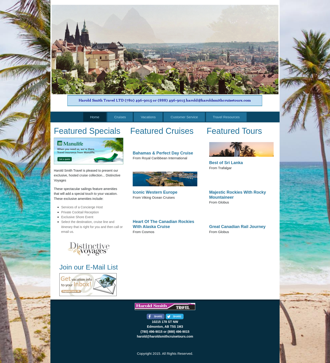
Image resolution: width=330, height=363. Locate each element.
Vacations (148, 117)
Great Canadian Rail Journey (237, 226)
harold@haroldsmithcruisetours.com (165, 336)
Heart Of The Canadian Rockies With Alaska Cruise (163, 224)
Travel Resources (226, 117)
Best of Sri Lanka (226, 162)
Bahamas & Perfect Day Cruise (163, 153)
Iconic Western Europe (155, 192)
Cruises (120, 117)
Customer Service (184, 117)
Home (94, 117)
